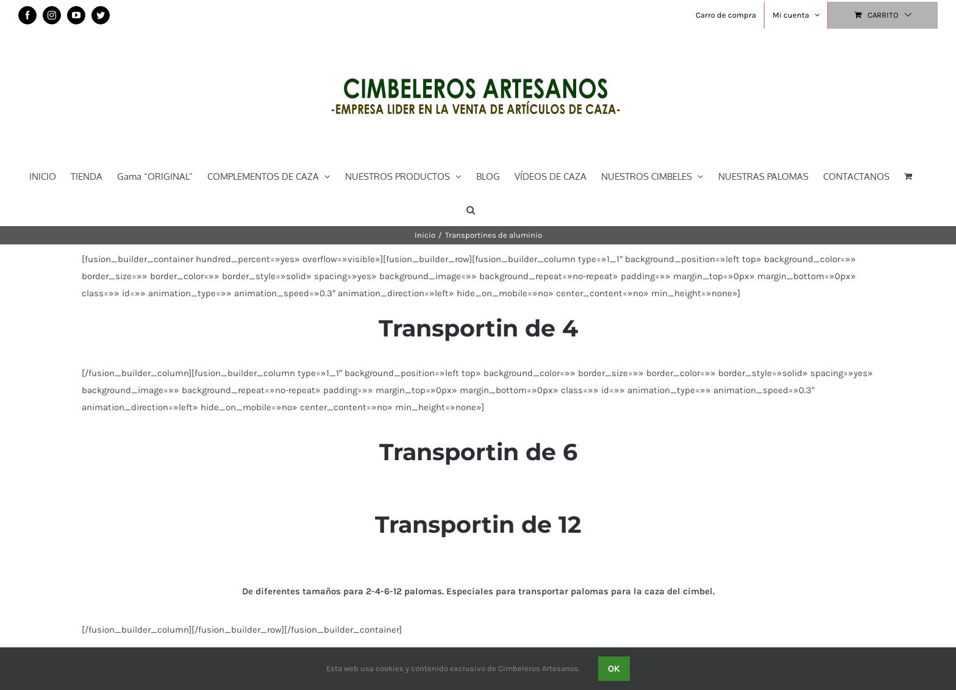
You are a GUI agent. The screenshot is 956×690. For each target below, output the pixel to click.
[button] (470, 209)
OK (614, 668)
